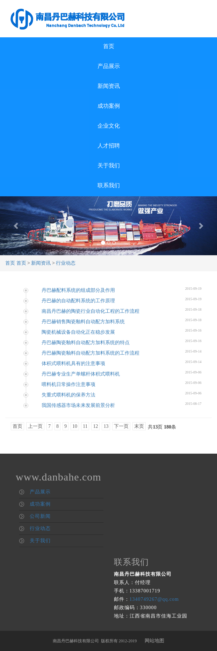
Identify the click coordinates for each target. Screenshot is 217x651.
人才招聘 (108, 146)
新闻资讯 (108, 86)
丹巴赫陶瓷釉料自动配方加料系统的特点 (86, 342)
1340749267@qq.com (154, 599)
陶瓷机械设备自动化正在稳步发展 (78, 332)
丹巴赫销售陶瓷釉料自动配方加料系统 (83, 321)
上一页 (35, 426)
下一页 (121, 426)
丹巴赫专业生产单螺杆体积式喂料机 (81, 374)
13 (105, 426)
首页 (108, 46)
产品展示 (108, 66)
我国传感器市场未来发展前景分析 (78, 405)
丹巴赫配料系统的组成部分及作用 (78, 290)
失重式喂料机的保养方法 (68, 395)
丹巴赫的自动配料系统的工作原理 (78, 300)
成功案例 (108, 106)
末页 (139, 426)
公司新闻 (40, 516)
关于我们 (108, 165)
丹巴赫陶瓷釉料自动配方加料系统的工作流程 (90, 353)
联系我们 (108, 185)
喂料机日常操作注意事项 (68, 384)
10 (74, 426)
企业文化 (108, 126)
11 (85, 426)
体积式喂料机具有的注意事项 (73, 363)
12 (95, 426)
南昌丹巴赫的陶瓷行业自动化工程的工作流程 (90, 311)
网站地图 (154, 640)
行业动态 (65, 263)
